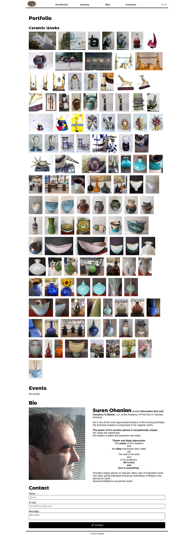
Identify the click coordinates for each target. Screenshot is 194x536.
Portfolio (61, 4)
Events (84, 4)
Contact (130, 4)
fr (166, 4)
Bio (107, 4)
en (162, 4)
